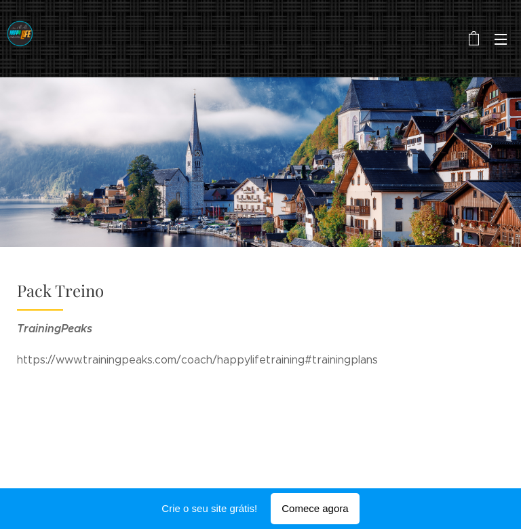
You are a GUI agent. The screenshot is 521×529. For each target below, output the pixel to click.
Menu (501, 39)
